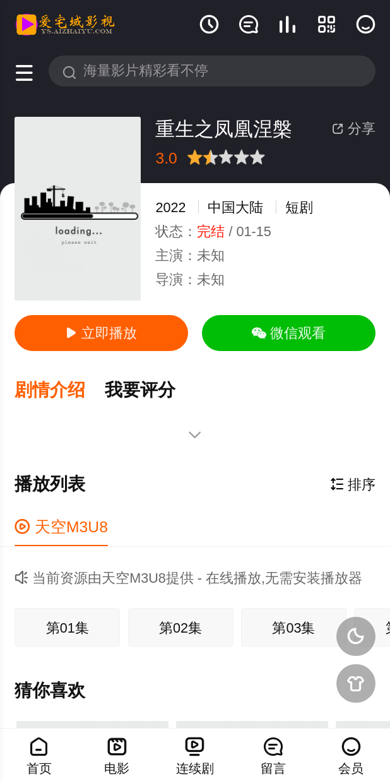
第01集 (67, 625)
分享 (353, 128)
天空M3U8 (61, 523)
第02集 (180, 625)
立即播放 (101, 333)
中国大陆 (235, 207)
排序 (352, 482)
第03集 (293, 625)
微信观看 (289, 333)
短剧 (299, 207)
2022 (170, 207)
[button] (60, 389)
